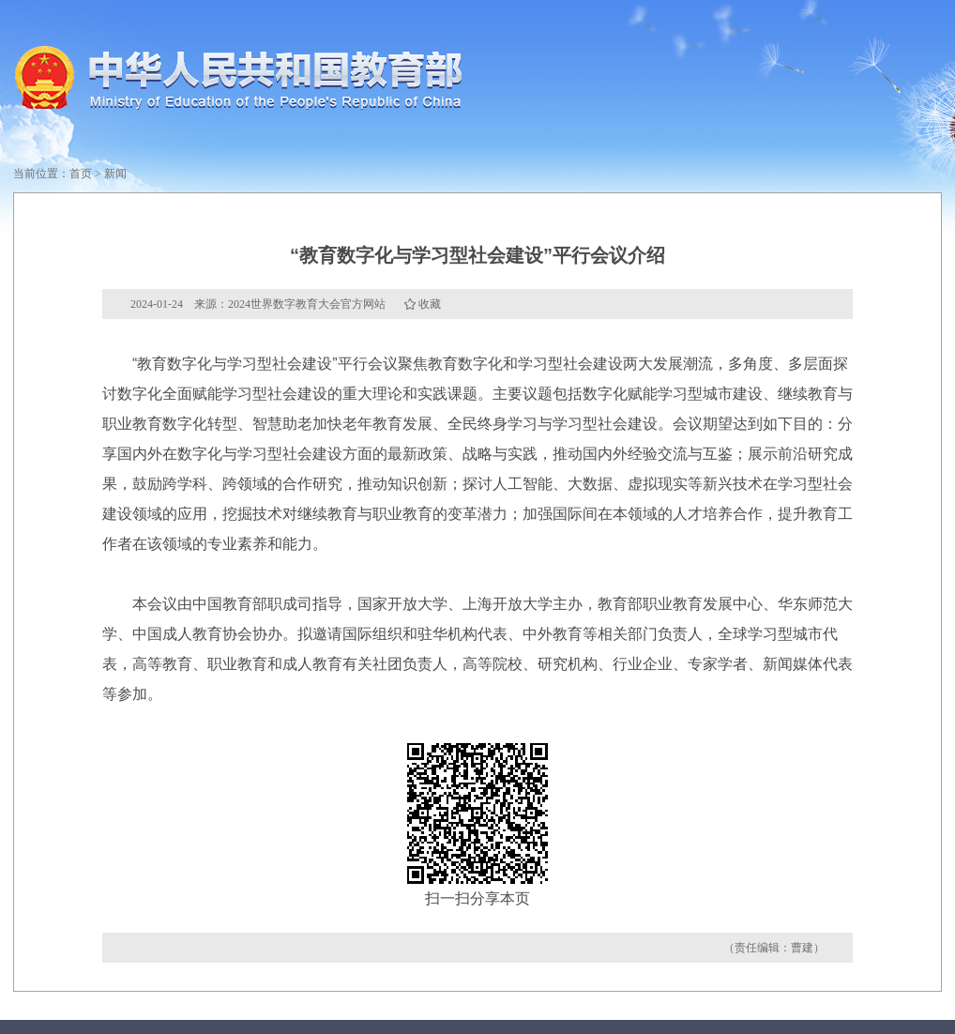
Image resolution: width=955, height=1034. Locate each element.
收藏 (429, 304)
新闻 (115, 173)
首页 (80, 173)
